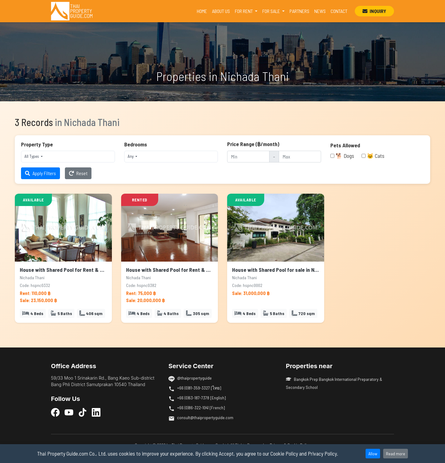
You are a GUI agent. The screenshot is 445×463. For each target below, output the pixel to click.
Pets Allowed (345, 145)
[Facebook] (55, 412)
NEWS (320, 11)
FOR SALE (271, 11)
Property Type (37, 144)
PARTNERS (299, 11)
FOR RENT (244, 11)
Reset (78, 173)
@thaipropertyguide (194, 378)
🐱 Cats (375, 155)
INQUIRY (374, 11)
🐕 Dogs (345, 155)
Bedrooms (135, 144)
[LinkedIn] (96, 412)
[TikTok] (82, 412)
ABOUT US (221, 11)
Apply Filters (40, 173)
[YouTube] (69, 412)
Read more (395, 453)
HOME (203, 10)
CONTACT (339, 11)
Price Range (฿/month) (253, 144)
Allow (372, 453)
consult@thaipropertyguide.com (205, 417)
